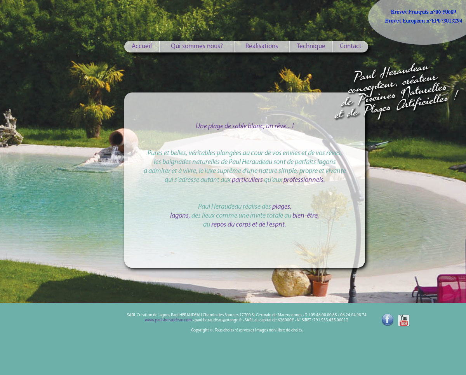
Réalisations (261, 46)
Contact (351, 46)
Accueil (142, 46)
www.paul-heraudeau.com (168, 320)
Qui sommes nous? (197, 46)
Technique (311, 46)
